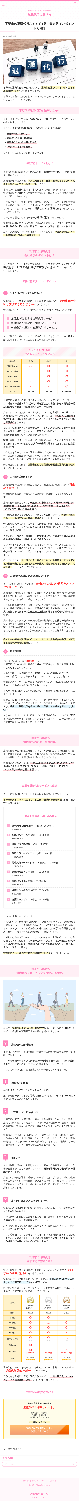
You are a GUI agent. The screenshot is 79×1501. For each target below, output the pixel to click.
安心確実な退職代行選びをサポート (39, 1485)
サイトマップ (52, 1481)
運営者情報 (26, 1481)
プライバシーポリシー (39, 1481)
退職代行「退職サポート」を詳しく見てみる (39, 1430)
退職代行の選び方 (39, 14)
